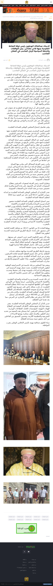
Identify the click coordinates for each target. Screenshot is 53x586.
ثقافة (20, 5)
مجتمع (38, 5)
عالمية (13, 5)
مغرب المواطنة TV (6, 5)
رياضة (17, 5)
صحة (24, 5)
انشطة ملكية (33, 5)
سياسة (50, 5)
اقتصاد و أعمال (44, 5)
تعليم (27, 5)
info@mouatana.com (8, 584)
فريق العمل (22, 570)
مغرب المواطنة (50, 17)
